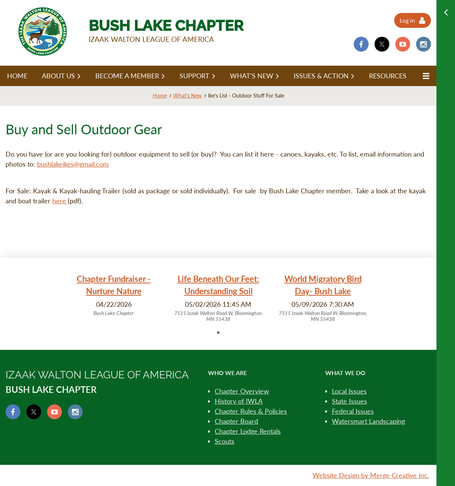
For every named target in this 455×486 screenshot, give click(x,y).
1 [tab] (218, 332)
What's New (187, 95)
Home (160, 95)
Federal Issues (353, 411)
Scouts (224, 441)
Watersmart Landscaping (368, 421)
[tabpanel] (114, 295)
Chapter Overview (242, 391)
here (60, 201)
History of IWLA (239, 401)
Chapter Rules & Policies (251, 411)
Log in (407, 20)
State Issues (349, 401)
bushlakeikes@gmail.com (73, 164)
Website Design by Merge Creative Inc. (371, 475)
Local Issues (349, 391)
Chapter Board (236, 421)
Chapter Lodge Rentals (248, 431)
